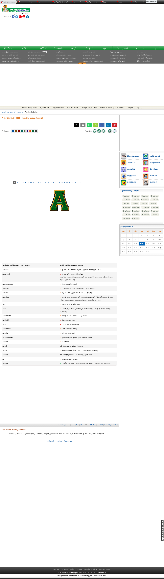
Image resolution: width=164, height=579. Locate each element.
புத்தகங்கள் (122, 2)
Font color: (5, 131)
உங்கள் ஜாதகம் (89, 52)
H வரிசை (154, 200)
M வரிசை (126, 207)
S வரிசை (145, 211)
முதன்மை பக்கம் (8, 112)
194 (101, 425)
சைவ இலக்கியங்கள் (10, 55)
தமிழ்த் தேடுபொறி (60, 2)
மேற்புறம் (68, 441)
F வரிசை (135, 200)
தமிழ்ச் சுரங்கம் (10, 2)
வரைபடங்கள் (42, 2)
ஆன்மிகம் (74, 48)
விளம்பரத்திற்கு (90, 569)
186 (77, 425)
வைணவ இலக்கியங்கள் (11, 58)
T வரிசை (154, 211)
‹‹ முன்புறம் (62, 425)
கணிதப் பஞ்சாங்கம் (64, 55)
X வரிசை (155, 215)
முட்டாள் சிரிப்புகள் (145, 58)
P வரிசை (155, 207)
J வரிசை (134, 204)
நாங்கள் (65, 569)
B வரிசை (135, 196)
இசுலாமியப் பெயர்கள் (36, 55)
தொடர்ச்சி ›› (113, 425)
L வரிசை (153, 204)
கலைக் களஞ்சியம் (25, 2)
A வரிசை (126, 196)
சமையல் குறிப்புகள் (117, 61)
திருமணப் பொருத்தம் (91, 55)
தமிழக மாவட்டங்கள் (10, 61)
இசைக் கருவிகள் (143, 61)
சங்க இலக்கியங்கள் (10, 52)
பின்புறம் (50, 441)
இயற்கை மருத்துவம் (118, 55)
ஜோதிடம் (89, 48)
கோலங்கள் (141, 52)
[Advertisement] (109, 25)
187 (81, 425)
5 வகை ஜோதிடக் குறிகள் (66, 58)
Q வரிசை (126, 211)
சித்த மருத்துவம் (116, 52)
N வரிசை (136, 207)
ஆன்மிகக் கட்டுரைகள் (36, 61)
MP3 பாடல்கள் (137, 2)
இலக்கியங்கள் (9, 48)
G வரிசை (145, 200)
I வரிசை (126, 204)
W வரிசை (145, 215)
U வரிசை (126, 215)
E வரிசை (126, 200)
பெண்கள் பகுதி (122, 48)
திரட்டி (139, 108)
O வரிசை (145, 207)
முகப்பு (59, 441)
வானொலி (77, 2)
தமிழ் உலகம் (27, 48)
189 (90, 425)
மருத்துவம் (105, 48)
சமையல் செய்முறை (117, 58)
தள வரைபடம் (104, 569)
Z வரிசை (135, 219)
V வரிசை (135, 215)
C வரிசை (145, 196)
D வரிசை (154, 196)
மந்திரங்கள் (60, 52)
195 (105, 425)
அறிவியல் (43, 48)
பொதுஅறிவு (59, 48)
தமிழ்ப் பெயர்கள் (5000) (37, 52)
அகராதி (130, 108)
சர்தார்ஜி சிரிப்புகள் (144, 55)
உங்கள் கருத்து (76, 569)
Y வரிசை (126, 219)
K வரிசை (144, 204)
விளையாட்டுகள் (34, 58)
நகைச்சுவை (140, 48)
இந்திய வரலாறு (89, 58)
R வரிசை (135, 211)
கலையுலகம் (155, 48)
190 (94, 425)
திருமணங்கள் (107, 2)
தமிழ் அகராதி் (91, 2)
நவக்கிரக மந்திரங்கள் (64, 61)
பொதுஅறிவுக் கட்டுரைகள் (93, 61)
